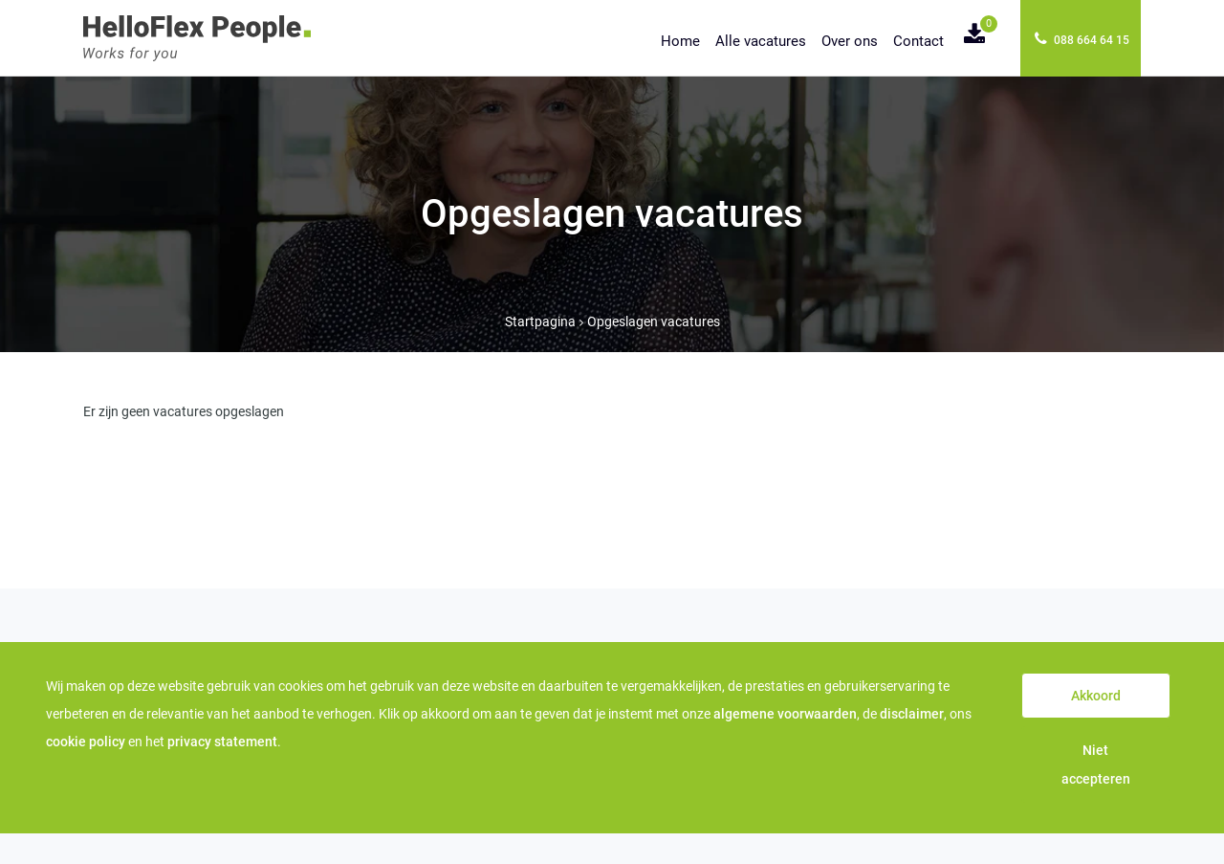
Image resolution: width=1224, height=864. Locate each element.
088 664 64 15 (1082, 39)
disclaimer (912, 713)
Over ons (849, 41)
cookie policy (85, 741)
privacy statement (222, 741)
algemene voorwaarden (785, 713)
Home (680, 41)
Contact (918, 41)
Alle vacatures (760, 41)
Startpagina (540, 321)
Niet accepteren (1095, 764)
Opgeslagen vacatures (653, 321)
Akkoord (1096, 695)
